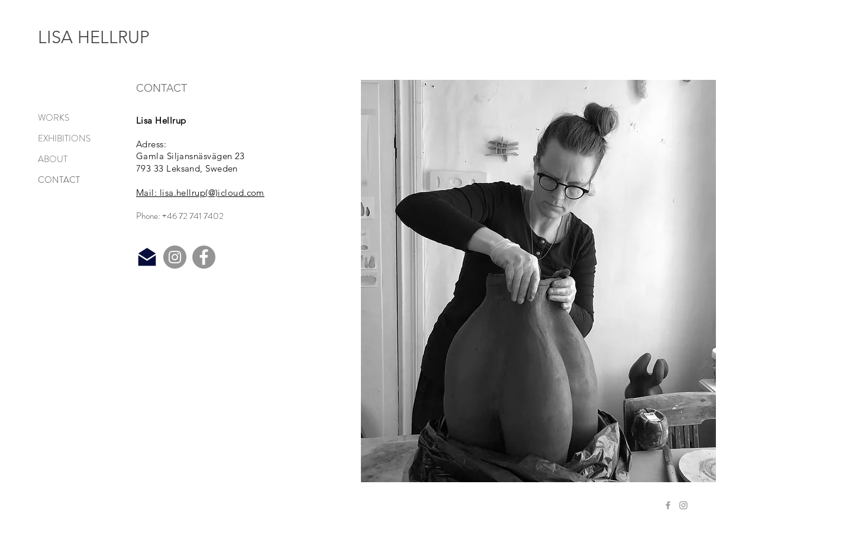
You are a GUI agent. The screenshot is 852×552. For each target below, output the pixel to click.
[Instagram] (174, 257)
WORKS (53, 117)
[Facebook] (203, 257)
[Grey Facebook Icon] (668, 505)
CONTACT (59, 179)
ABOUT (52, 159)
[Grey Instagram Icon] (683, 505)
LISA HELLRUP (94, 37)
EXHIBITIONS (64, 138)
